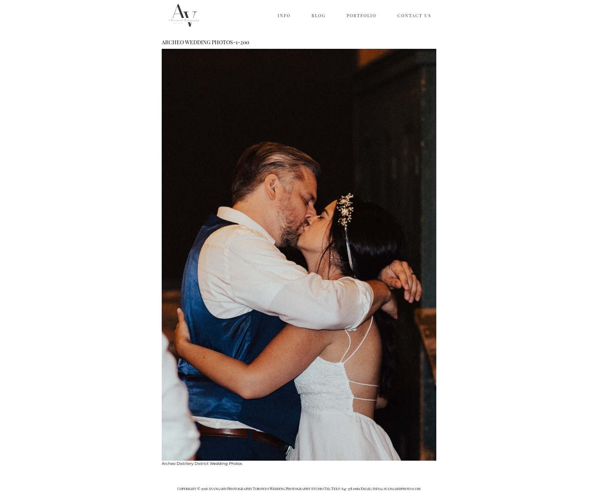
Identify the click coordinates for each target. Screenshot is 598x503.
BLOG (319, 15)
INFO (284, 15)
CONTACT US (414, 15)
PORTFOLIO (361, 15)
